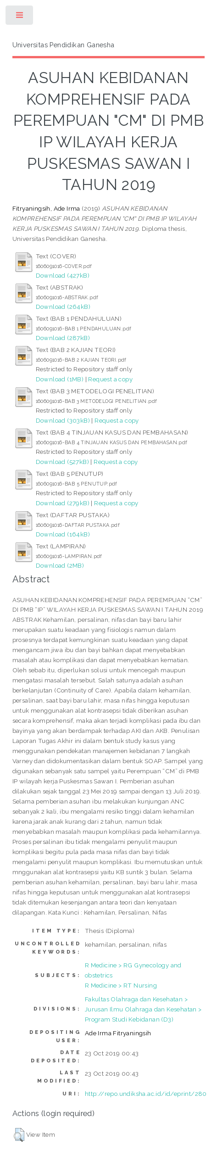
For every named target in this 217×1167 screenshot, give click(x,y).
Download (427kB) (62, 275)
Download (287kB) (63, 337)
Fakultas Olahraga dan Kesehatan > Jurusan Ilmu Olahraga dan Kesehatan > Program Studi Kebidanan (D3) (143, 1009)
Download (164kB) (63, 534)
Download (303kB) (63, 420)
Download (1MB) (60, 379)
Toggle (20, 17)
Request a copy (110, 379)
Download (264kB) (63, 306)
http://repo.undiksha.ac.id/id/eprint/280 (146, 1093)
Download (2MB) (60, 565)
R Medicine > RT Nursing (121, 985)
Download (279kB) (62, 503)
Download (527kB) (62, 461)
